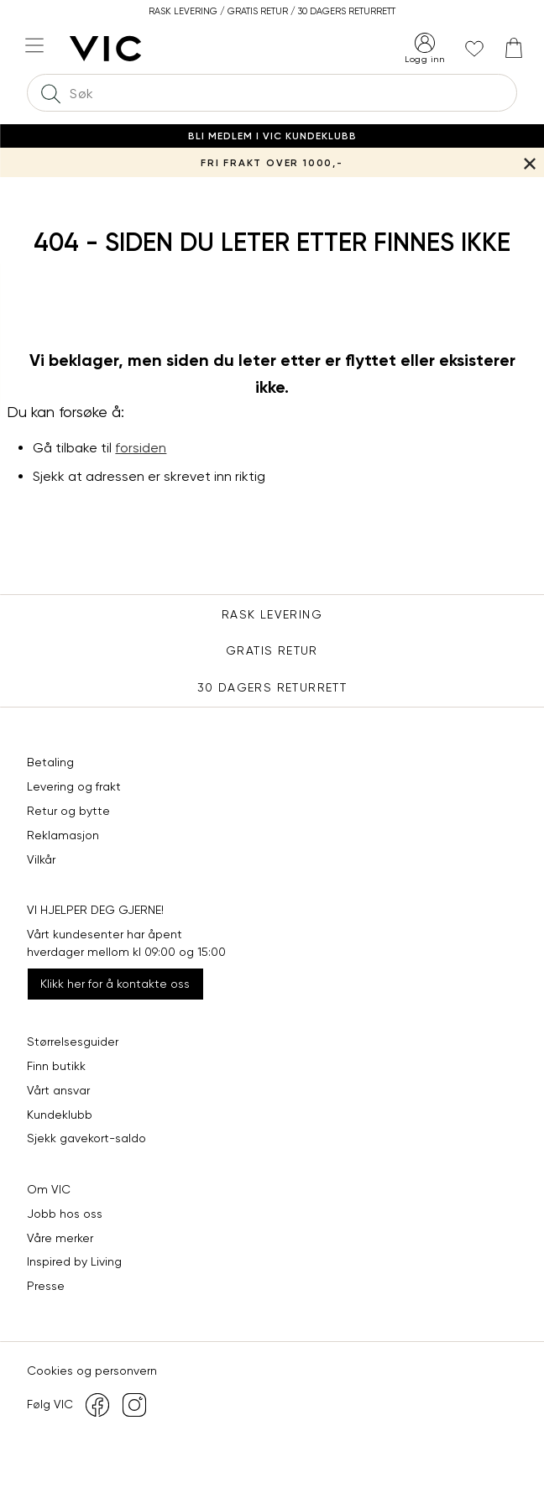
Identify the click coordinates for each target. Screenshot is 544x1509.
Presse (46, 1285)
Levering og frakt (74, 786)
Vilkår (41, 859)
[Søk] (50, 93)
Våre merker (60, 1238)
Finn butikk (56, 1066)
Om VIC (49, 1189)
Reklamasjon (63, 835)
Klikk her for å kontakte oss (115, 983)
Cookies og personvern (92, 1370)
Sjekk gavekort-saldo (86, 1138)
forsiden (140, 448)
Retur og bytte (68, 810)
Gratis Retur (272, 650)
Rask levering (272, 614)
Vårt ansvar (58, 1090)
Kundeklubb (59, 1114)
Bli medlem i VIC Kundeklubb (272, 136)
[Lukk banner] (529, 162)
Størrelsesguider (72, 1041)
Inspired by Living (74, 1261)
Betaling (50, 762)
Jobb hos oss (64, 1213)
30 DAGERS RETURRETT (272, 687)
